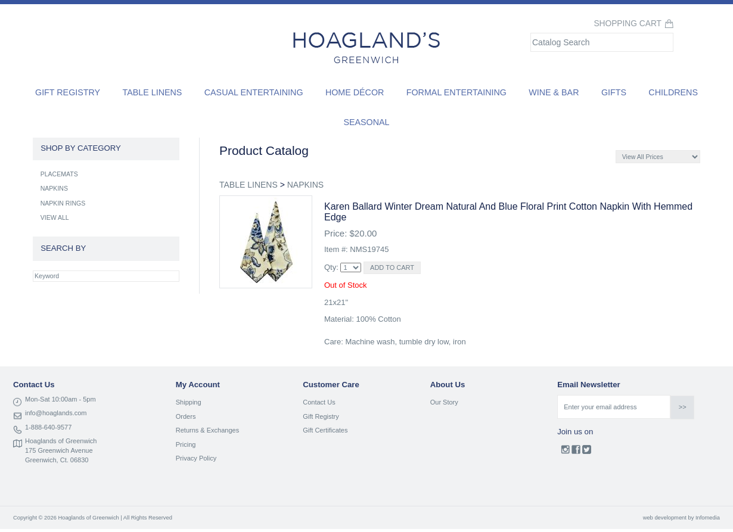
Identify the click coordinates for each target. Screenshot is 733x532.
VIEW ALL (55, 217)
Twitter (586, 452)
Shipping (188, 402)
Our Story (444, 402)
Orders (186, 416)
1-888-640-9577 (48, 427)
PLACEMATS (59, 174)
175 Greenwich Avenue (59, 450)
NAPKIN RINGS (63, 203)
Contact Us (319, 402)
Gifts (613, 92)
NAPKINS (305, 184)
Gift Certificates (325, 430)
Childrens (673, 92)
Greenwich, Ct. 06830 (56, 459)
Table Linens (152, 92)
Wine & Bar (554, 92)
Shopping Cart (627, 23)
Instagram (565, 452)
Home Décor (354, 92)
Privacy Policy (196, 458)
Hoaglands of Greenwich (61, 440)
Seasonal (366, 122)
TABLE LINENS (248, 184)
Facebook (576, 452)
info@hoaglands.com (56, 412)
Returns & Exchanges (207, 430)
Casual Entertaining (253, 92)
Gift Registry (67, 92)
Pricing (186, 444)
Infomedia (707, 518)
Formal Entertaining (456, 92)
